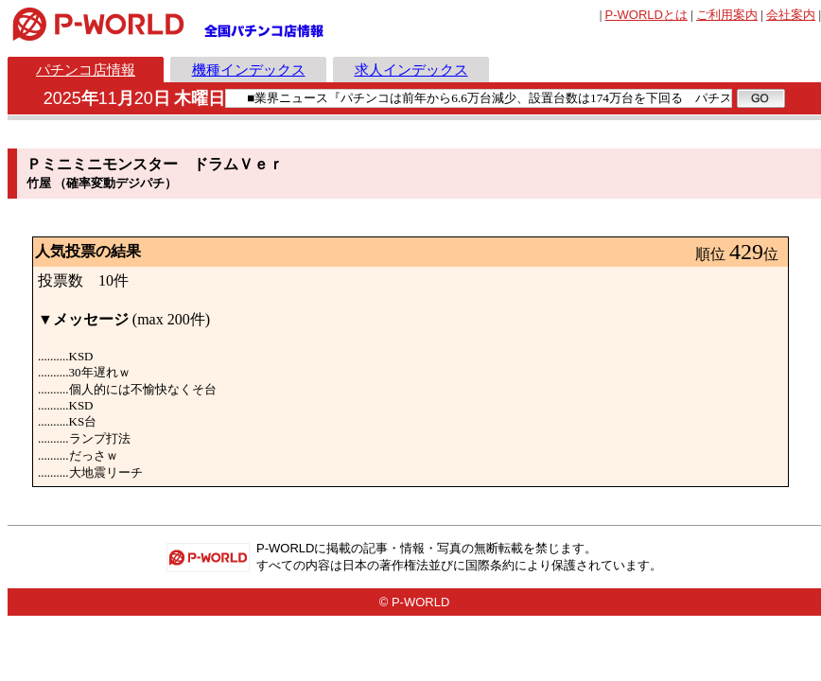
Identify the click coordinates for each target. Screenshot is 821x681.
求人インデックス (411, 69)
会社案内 (790, 15)
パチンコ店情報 (85, 69)
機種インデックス (249, 69)
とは (646, 15)
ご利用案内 (727, 15)
